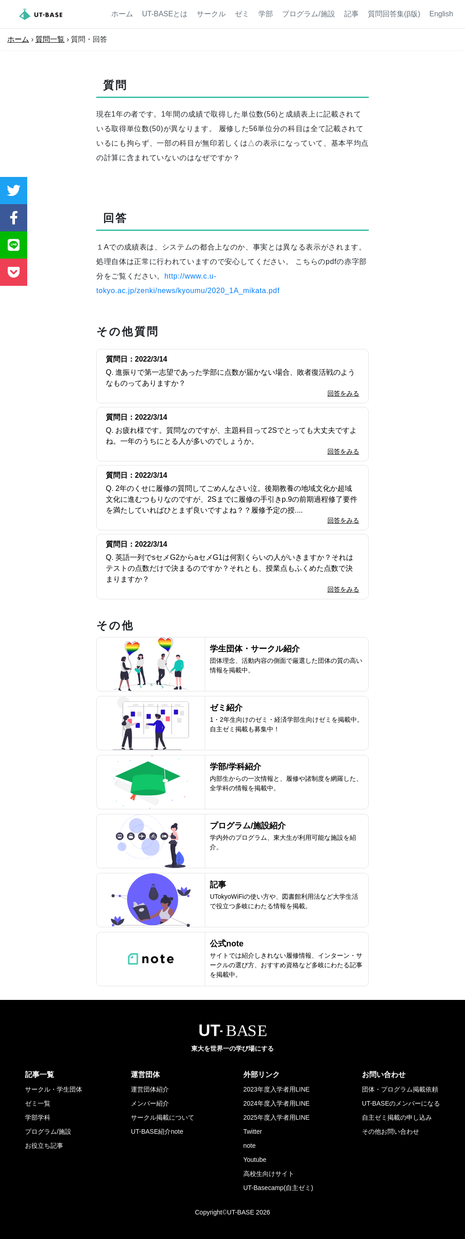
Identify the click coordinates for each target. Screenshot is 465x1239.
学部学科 (37, 1117)
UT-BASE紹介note (157, 1131)
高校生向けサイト (268, 1173)
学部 (265, 14)
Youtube (255, 1159)
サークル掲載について (162, 1117)
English (441, 14)
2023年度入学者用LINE (276, 1089)
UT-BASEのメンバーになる (401, 1103)
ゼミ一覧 (37, 1103)
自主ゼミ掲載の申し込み (397, 1117)
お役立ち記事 (44, 1145)
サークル (211, 14)
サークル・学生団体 (53, 1089)
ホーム (122, 14)
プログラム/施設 (308, 14)
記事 (351, 14)
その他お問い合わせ (390, 1131)
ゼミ (242, 14)
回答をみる (343, 393)
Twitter (252, 1131)
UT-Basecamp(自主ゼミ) (278, 1187)
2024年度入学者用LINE (276, 1103)
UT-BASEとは (165, 14)
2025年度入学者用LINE (276, 1117)
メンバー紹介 (150, 1103)
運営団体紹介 (150, 1089)
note (249, 1145)
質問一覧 (49, 39)
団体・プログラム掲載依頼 (400, 1089)
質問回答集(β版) (394, 14)
